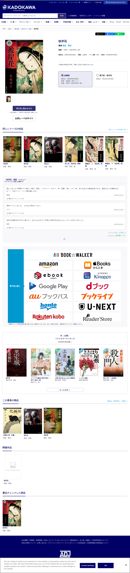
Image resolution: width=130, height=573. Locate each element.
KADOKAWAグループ (99, 536)
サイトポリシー (70, 538)
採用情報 (39, 536)
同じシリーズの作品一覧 (117, 129)
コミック (38, 22)
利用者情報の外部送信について (98, 538)
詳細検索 (72, 16)
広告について (48, 536)
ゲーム (111, 22)
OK (105, 565)
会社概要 (25, 536)
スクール (126, 22)
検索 (62, 16)
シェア (111, 34)
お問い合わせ (41, 538)
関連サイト (88, 2)
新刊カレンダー (85, 16)
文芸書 (4, 22)
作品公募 (98, 2)
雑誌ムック (94, 22)
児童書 (57, 22)
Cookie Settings (87, 565)
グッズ (118, 22)
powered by (117, 235)
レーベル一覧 (75, 2)
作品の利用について (28, 538)
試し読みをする (24, 108)
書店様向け (74, 536)
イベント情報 (99, 16)
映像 (105, 22)
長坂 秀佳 (66, 46)
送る (120, 34)
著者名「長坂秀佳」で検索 (116, 396)
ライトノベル (25, 22)
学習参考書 (68, 22)
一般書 (47, 22)
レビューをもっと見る (116, 233)
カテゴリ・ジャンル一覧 (59, 2)
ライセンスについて (61, 536)
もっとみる (63, 385)
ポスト (101, 34)
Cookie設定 (81, 538)
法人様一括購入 (85, 536)
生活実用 (81, 22)
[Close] (126, 565)
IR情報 (31, 536)
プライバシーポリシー (55, 538)
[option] (13, 465)
